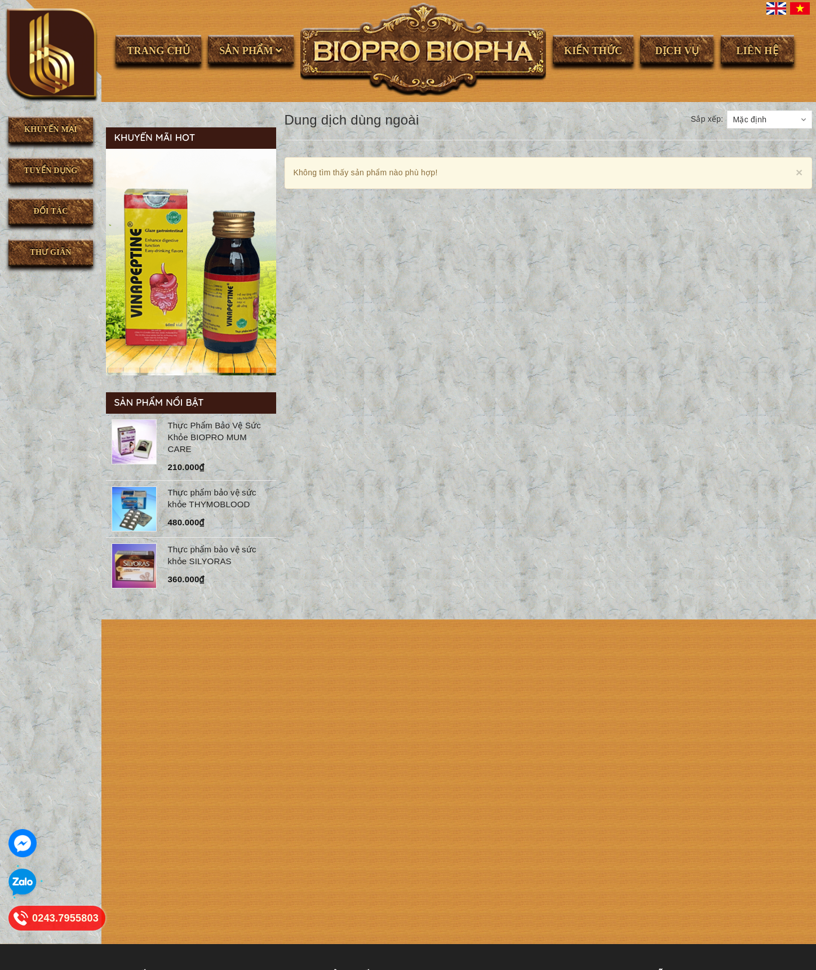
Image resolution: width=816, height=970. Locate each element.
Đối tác (50, 211)
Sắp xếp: (707, 118)
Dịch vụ (677, 50)
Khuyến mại (50, 129)
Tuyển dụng (51, 170)
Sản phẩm (250, 50)
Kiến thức (593, 50)
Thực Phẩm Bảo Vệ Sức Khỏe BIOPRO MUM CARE (214, 437)
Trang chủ (158, 50)
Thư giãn (50, 252)
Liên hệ (757, 50)
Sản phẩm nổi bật (159, 402)
